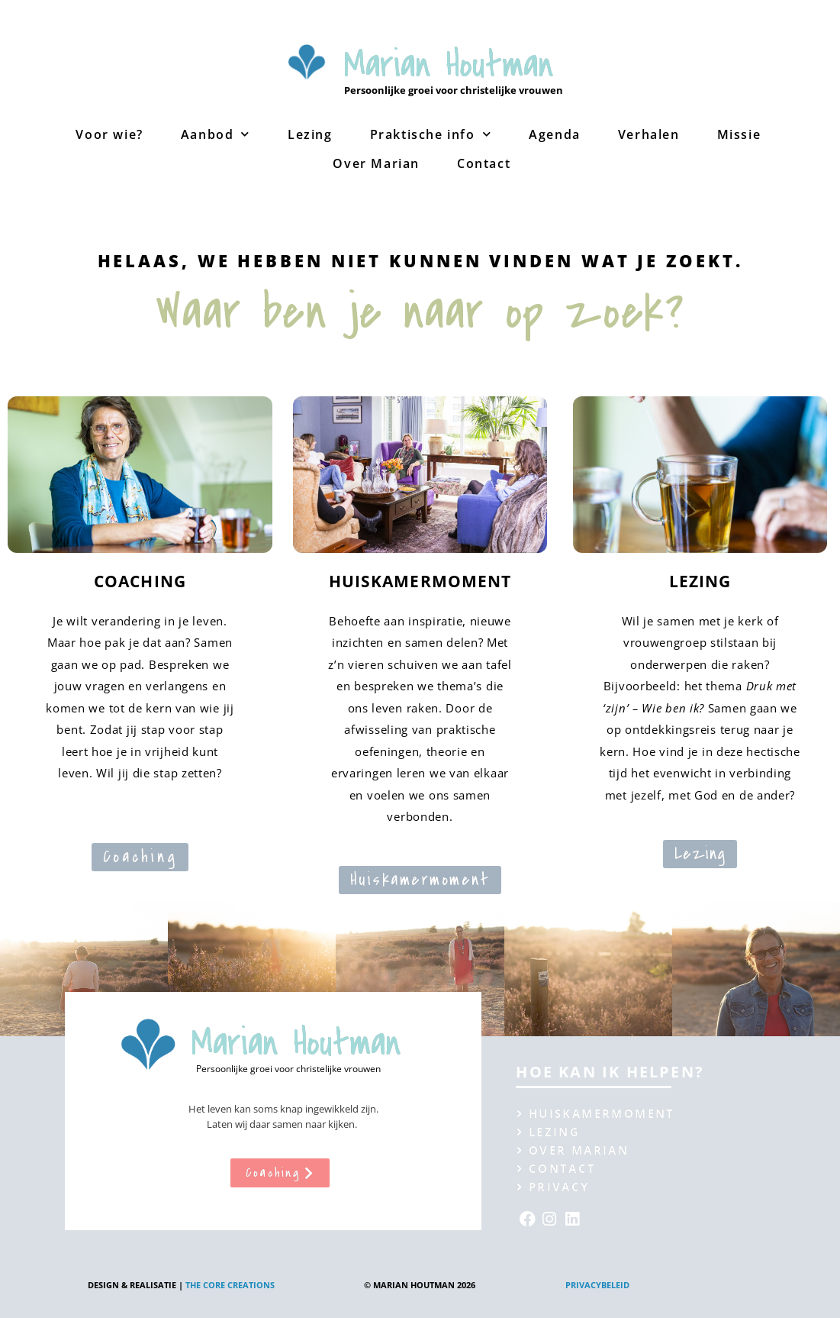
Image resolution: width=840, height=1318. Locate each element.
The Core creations (230, 1285)
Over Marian (376, 163)
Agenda (555, 134)
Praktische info (431, 134)
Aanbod (215, 134)
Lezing (310, 134)
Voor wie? (109, 134)
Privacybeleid (597, 1285)
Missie (739, 134)
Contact (483, 163)
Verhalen (649, 134)
